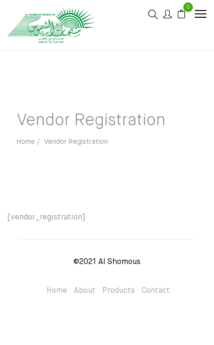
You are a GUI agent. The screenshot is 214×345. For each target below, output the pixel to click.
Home (57, 291)
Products (118, 291)
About (84, 291)
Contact (156, 291)
